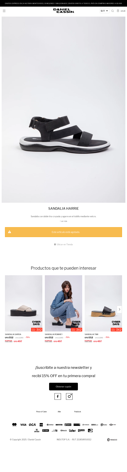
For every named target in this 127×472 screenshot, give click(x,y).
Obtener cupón (63, 386)
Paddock (77, 412)
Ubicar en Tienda (65, 244)
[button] (112, 11)
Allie (59, 412)
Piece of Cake (41, 412)
